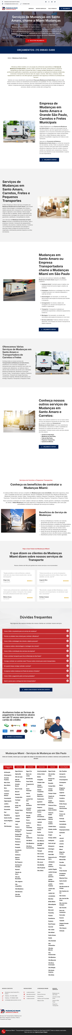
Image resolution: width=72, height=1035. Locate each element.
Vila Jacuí (40, 862)
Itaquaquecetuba (64, 830)
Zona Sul (52, 767)
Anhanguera (7, 775)
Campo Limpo (52, 793)
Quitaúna (17, 854)
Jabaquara (51, 862)
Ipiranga (50, 851)
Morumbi (51, 910)
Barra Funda (18, 789)
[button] (36, 631)
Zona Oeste (19, 767)
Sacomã (50, 927)
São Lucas (40, 838)
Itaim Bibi (51, 854)
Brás (5, 788)
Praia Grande (63, 870)
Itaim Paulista (41, 804)
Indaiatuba (62, 827)
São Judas (51, 929)
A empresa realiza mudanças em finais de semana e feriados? (22, 671)
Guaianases (40, 799)
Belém (39, 777)
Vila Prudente (41, 867)
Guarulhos (62, 821)
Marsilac (50, 899)
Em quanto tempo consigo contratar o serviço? (17, 666)
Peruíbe (61, 862)
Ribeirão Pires (63, 878)
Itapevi (17, 813)
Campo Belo (51, 786)
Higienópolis (7, 801)
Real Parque (51, 924)
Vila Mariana (52, 957)
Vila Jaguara (18, 881)
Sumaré (17, 869)
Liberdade (7, 806)
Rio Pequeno (18, 862)
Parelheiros (51, 918)
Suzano (61, 918)
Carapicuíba (18, 797)
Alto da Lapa (18, 777)
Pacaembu (7, 809)
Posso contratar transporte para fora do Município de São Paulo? (22, 656)
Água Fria (29, 771)
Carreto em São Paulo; (48, 434)
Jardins (6, 804)
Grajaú (50, 835)
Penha (39, 832)
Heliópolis (51, 840)
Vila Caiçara (62, 928)
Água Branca (19, 771)
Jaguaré (17, 815)
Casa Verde (29, 781)
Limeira (61, 843)
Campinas (62, 795)
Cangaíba (40, 779)
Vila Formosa (41, 859)
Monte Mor (62, 859)
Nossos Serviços (41, 8)
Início (9, 58)
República (7, 815)
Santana (28, 823)
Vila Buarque (7, 826)
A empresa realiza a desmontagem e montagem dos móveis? (21, 646)
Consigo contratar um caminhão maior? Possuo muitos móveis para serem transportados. (30, 661)
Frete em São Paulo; (47, 438)
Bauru (61, 785)
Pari (5, 812)
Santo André (63, 881)
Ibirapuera (51, 846)
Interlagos (51, 849)
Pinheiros (18, 842)
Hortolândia (62, 824)
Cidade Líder (41, 782)
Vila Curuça (40, 856)
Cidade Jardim (52, 829)
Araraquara (62, 782)
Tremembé (29, 830)
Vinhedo (61, 931)
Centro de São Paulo (8, 767)
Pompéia (17, 847)
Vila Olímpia (51, 967)
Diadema (62, 801)
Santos (61, 883)
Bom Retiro (7, 785)
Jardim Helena (41, 819)
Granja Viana (19, 810)
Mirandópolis (52, 904)
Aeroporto (62, 774)
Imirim (28, 793)
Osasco (17, 827)
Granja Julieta (52, 837)
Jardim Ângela (52, 869)
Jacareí (61, 838)
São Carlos (62, 895)
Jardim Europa (52, 872)
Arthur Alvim (41, 774)
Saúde (50, 938)
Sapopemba (40, 848)
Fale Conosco (52, 8)
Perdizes (17, 839)
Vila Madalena (19, 889)
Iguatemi (39, 802)
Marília (61, 846)
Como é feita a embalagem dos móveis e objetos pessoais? (21, 641)
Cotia (16, 803)
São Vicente (62, 907)
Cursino (50, 832)
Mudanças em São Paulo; (49, 436)
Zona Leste (42, 767)
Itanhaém (62, 832)
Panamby (51, 913)
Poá (60, 868)
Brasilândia (29, 778)
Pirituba (17, 844)
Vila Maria (29, 840)
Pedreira (50, 921)
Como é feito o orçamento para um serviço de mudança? (20, 631)
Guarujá (61, 818)
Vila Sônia (51, 975)
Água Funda (51, 771)
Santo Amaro (52, 935)
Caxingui (17, 800)
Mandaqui (29, 812)
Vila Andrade (52, 940)
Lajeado (39, 822)
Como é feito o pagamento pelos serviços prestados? (19, 676)
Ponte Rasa (40, 835)
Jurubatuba (51, 896)
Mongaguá (62, 856)
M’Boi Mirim (51, 901)
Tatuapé (39, 851)
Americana (62, 777)
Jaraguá (17, 821)
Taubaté (61, 920)
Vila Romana (18, 891)
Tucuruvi (28, 833)
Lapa (16, 824)
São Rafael (51, 932)
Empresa (31, 8)
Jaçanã (28, 796)
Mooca (39, 825)
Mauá (61, 849)
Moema (50, 907)
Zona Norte (30, 767)
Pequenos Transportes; (48, 440)
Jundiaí (61, 841)
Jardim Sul (51, 893)
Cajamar (61, 792)
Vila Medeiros (30, 843)
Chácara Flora (52, 805)
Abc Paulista (63, 771)
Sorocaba (62, 915)
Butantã (17, 794)
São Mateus (40, 840)
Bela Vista (7, 782)
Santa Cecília (8, 818)
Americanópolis (41, 771)
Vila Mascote (52, 960)
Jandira (17, 818)
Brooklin (50, 783)
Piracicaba (62, 865)
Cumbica (62, 798)
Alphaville (18, 774)
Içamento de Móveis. (47, 441)
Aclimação (7, 772)
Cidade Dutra (52, 826)
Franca (61, 811)
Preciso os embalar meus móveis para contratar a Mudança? (21, 636)
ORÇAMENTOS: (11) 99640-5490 (36, 50)
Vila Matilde (40, 865)
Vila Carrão (40, 853)
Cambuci (6, 791)
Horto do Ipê (51, 843)
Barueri (17, 791)
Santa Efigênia (8, 820)
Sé (5, 823)
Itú (60, 835)
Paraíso (50, 915)
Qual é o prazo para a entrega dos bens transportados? (20, 681)
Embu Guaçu (63, 804)
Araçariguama (63, 779)
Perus (28, 820)
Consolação (7, 798)
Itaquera (39, 807)
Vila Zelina (40, 870)
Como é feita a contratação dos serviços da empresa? (19, 651)
